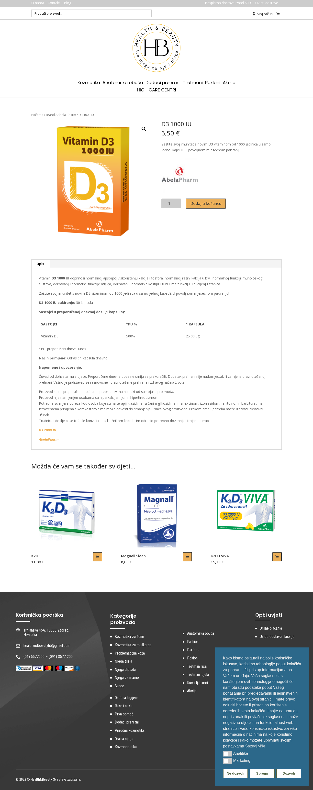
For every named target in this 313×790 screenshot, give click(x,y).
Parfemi (193, 649)
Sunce (119, 686)
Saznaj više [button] (255, 746)
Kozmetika (89, 83)
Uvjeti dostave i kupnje (277, 636)
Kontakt (54, 2)
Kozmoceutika (126, 747)
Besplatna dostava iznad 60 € (228, 2)
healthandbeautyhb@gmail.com (46, 645)
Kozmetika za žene (129, 636)
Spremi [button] (262, 773)
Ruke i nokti (123, 705)
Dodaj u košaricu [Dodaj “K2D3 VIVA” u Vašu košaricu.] (277, 556)
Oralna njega (124, 738)
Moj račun (262, 13)
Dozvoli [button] (288, 773)
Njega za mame (127, 677)
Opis (40, 263)
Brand (50, 114)
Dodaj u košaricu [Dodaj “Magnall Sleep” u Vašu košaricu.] (187, 556)
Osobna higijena (126, 697)
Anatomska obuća (122, 83)
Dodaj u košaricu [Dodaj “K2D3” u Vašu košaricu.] (97, 556)
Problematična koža (130, 653)
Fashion (193, 641)
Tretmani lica (197, 666)
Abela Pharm (66, 114)
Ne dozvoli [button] (235, 773)
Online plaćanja (271, 628)
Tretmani (193, 83)
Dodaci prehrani (162, 83)
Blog (67, 2)
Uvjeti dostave (266, 2)
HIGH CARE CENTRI (156, 90)
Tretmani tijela (198, 674)
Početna (37, 114)
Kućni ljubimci (197, 682)
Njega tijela (123, 661)
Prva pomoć (124, 714)
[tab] (40, 264)
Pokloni (212, 83)
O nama (37, 2)
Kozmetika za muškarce (133, 645)
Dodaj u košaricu (206, 203)
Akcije (229, 83)
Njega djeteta (125, 669)
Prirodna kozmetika (130, 730)
